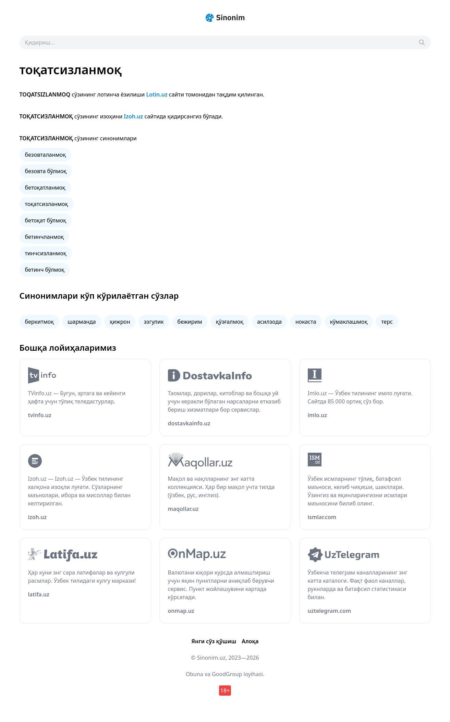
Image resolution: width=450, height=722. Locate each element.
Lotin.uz (156, 94)
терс (387, 321)
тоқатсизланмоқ (46, 204)
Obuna (194, 674)
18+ (225, 690)
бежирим (190, 321)
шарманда (82, 321)
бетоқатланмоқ (45, 187)
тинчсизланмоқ (45, 253)
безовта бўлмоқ (46, 171)
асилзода (269, 321)
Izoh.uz (133, 116)
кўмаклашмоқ (349, 321)
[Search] (422, 42)
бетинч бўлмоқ (45, 269)
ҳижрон (120, 321)
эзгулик (154, 321)
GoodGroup (227, 674)
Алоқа (250, 641)
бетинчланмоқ (44, 237)
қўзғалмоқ (229, 321)
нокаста (305, 321)
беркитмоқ (39, 321)
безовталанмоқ (45, 154)
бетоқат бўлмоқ (45, 220)
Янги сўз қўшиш (213, 641)
